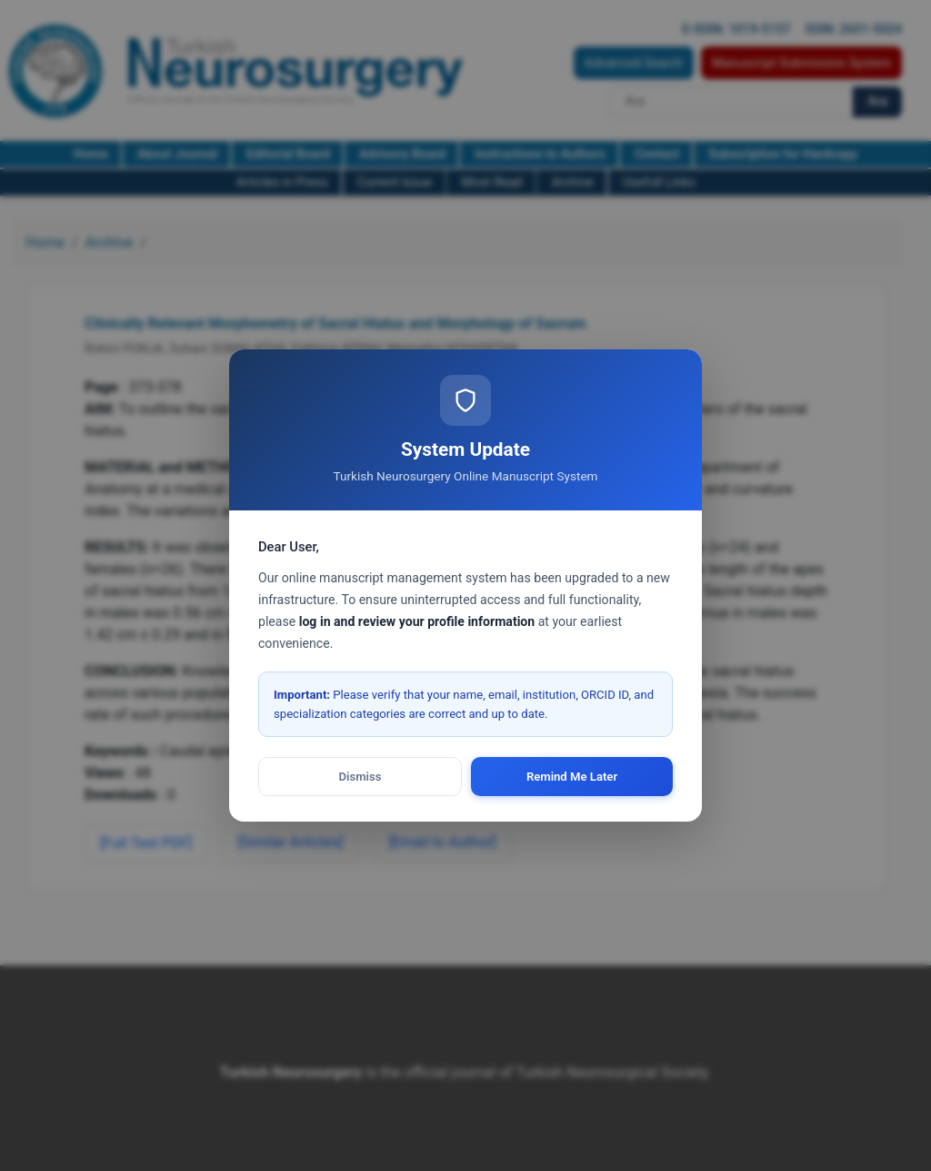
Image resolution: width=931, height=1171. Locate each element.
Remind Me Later (571, 776)
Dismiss (360, 776)
